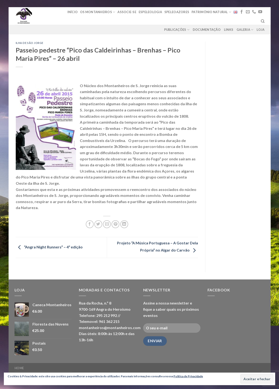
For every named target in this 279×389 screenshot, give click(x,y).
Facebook (219, 290)
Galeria (245, 29)
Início (72, 12)
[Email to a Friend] (107, 224)
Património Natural (211, 12)
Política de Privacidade (188, 376)
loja (260, 30)
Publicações (176, 29)
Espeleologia (150, 12)
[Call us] (254, 12)
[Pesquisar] (262, 21)
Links (228, 30)
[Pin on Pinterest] (115, 224)
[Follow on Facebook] (241, 12)
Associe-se (126, 12)
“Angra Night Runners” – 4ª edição (49, 247)
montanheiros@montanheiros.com (110, 327)
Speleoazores (176, 12)
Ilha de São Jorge (30, 42)
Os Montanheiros (97, 12)
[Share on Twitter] (98, 224)
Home (19, 368)
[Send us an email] (248, 12)
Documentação (207, 30)
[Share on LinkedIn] (124, 224)
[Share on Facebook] (90, 224)
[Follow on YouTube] (260, 12)
